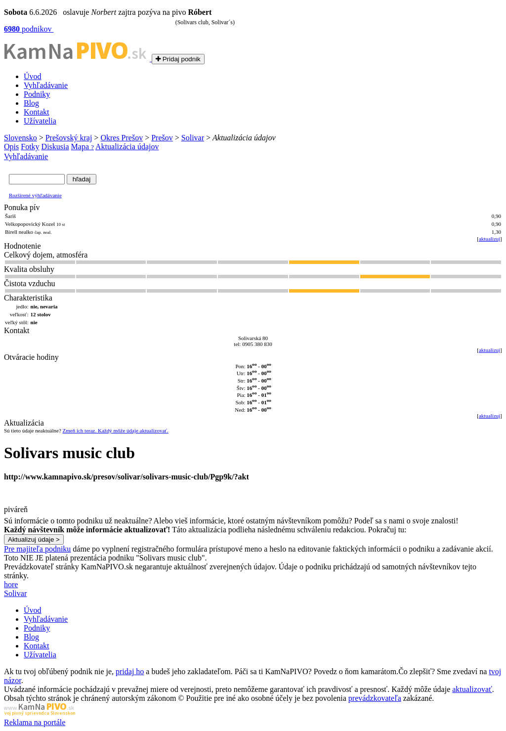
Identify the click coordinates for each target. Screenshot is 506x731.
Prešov (162, 137)
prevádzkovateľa (374, 698)
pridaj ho (130, 671)
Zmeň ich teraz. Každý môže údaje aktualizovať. (116, 430)
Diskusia (55, 146)
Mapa (82, 146)
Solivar (192, 137)
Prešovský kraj (68, 137)
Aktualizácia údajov (127, 146)
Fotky (30, 146)
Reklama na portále (34, 722)
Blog (31, 103)
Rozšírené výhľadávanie (35, 195)
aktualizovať (472, 689)
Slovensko (20, 137)
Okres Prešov (121, 137)
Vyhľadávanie (46, 85)
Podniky (37, 94)
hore (11, 584)
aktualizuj (489, 239)
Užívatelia (40, 121)
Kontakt (36, 112)
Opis (11, 146)
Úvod (33, 76)
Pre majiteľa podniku (37, 549)
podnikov (28, 29)
